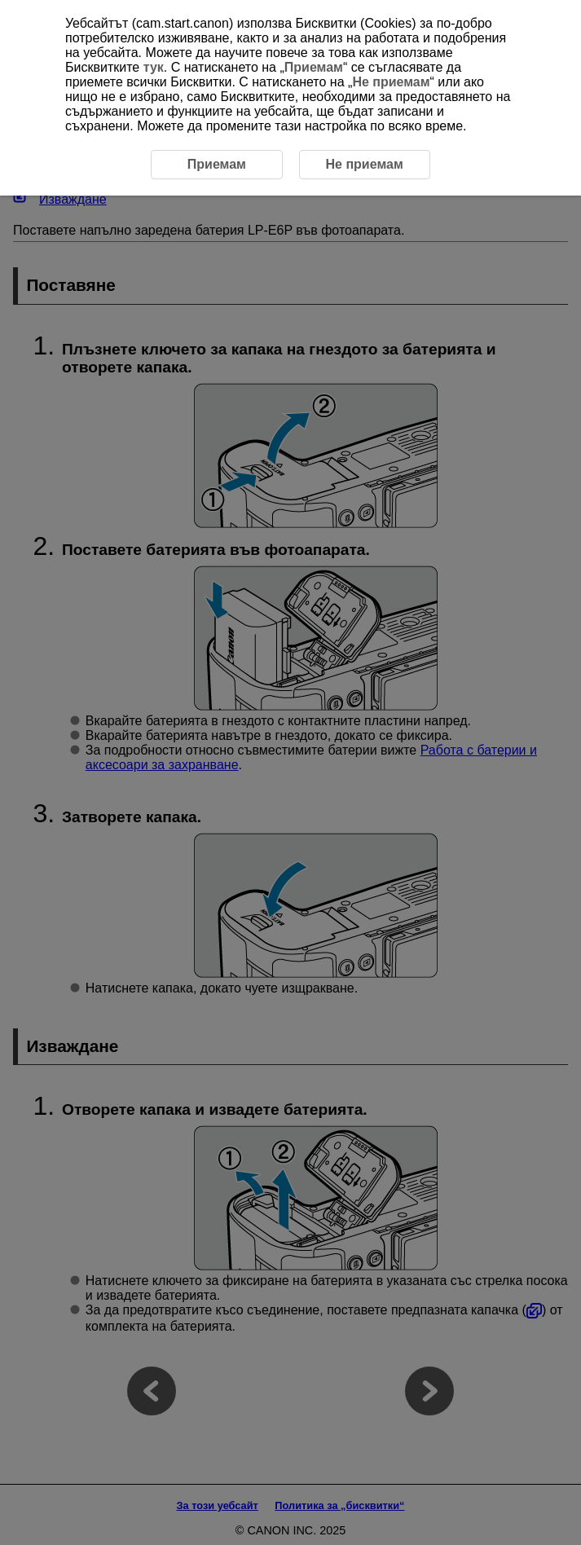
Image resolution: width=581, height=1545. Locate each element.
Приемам (313, 67)
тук (153, 67)
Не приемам (390, 82)
